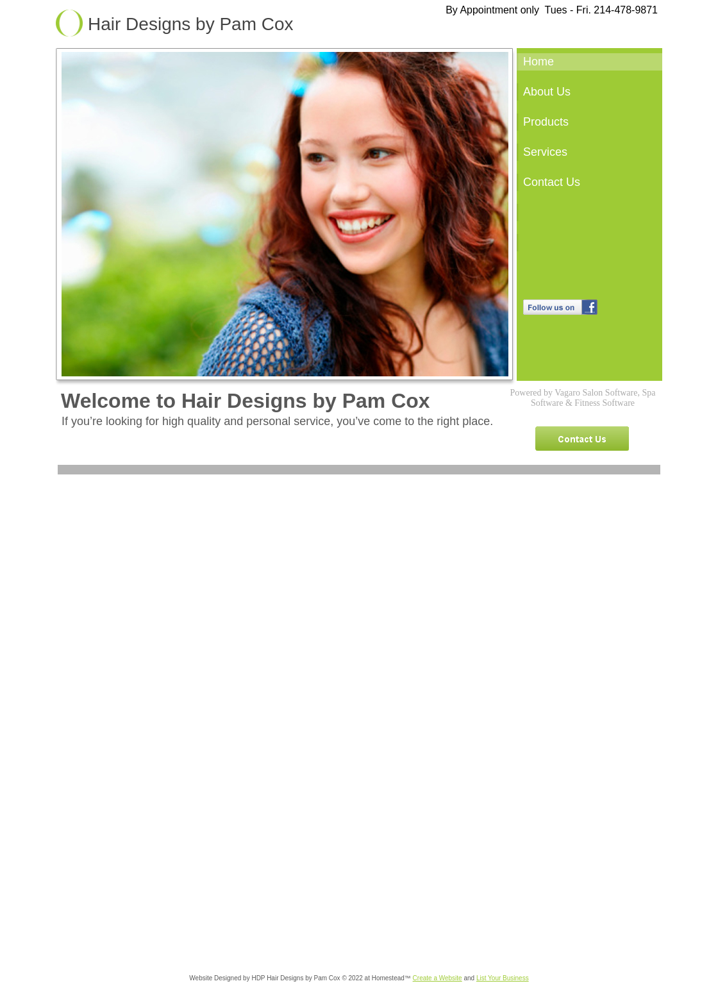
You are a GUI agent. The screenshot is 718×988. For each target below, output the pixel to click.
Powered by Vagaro (545, 393)
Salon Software (609, 393)
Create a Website (437, 978)
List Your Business (502, 978)
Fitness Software (604, 403)
